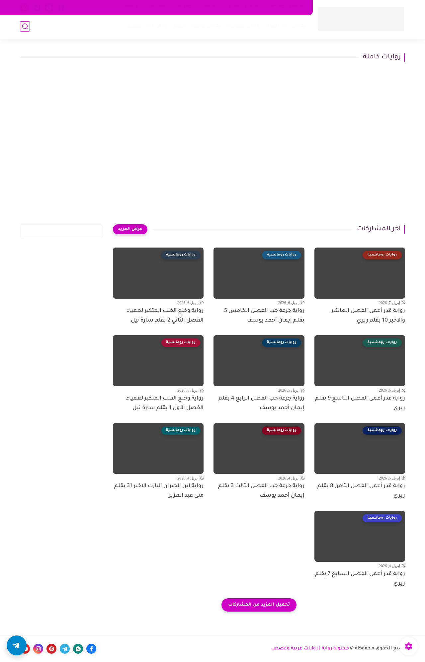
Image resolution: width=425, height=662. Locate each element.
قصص (131, 27)
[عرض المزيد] (130, 229)
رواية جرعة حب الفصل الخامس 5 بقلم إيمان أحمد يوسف (264, 316)
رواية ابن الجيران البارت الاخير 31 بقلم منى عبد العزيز (159, 491)
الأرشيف (132, 7)
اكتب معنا (159, 7)
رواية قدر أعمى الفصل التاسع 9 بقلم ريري (360, 403)
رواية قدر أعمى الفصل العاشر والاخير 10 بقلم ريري (368, 316)
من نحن (209, 7)
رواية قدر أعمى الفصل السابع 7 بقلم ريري (360, 579)
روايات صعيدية (243, 27)
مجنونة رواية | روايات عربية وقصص (310, 648)
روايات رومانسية (285, 27)
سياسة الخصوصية (286, 7)
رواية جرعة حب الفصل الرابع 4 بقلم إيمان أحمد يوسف (261, 403)
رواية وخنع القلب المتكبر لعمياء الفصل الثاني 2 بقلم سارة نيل (165, 316)
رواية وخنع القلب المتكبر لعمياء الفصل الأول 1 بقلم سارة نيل (165, 403)
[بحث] (25, 27)
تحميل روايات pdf (165, 27)
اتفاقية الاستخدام (242, 7)
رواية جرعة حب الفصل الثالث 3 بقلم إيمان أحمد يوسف (261, 491)
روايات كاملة (205, 27)
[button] (17, 645)
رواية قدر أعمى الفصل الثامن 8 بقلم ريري (361, 491)
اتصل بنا (186, 7)
